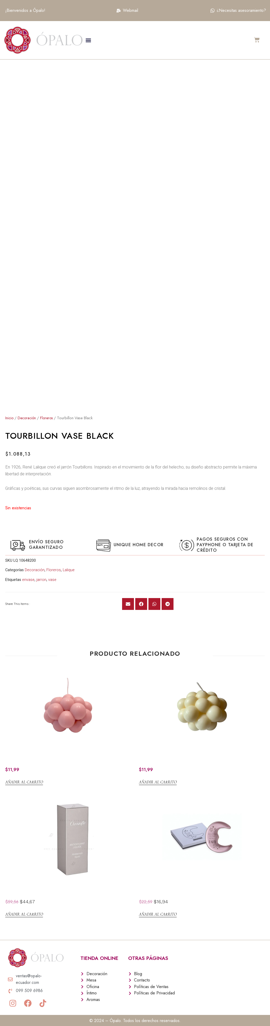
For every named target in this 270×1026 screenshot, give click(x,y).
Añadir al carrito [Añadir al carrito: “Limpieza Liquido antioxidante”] (24, 912)
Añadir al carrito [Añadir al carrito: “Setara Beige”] (158, 779)
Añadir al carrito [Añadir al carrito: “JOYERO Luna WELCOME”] (158, 912)
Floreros (49, 416)
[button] (88, 40)
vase (52, 577)
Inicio (9, 416)
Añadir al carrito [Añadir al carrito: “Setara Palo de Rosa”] (24, 779)
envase (28, 577)
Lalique (69, 568)
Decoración (28, 416)
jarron (41, 577)
